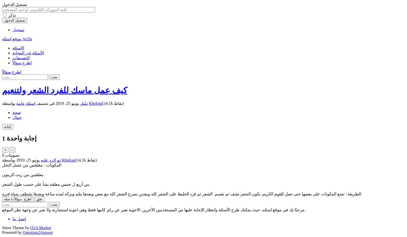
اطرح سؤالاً (22, 63)
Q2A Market (40, 228)
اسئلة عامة (25, 103)
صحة (16, 112)
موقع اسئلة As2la (17, 39)
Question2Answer (38, 232)
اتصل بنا (19, 219)
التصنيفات (21, 58)
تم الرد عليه (51, 160)
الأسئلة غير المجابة (28, 53)
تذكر (12, 15)
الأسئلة (18, 48)
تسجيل (18, 30)
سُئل (84, 103)
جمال (17, 117)
